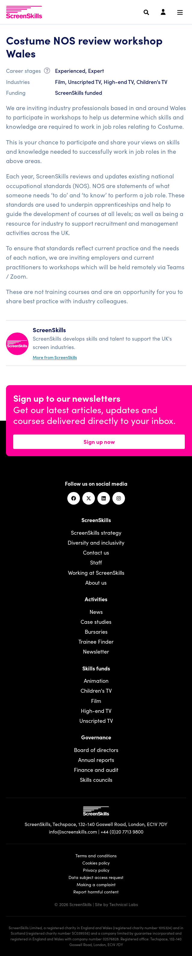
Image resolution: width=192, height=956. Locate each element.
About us (96, 582)
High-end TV (96, 710)
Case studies (96, 621)
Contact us (96, 552)
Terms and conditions (96, 855)
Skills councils (96, 779)
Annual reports (96, 759)
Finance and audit (96, 769)
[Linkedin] (103, 498)
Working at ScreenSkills (96, 572)
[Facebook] (73, 498)
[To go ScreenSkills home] (24, 12)
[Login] (163, 12)
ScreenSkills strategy (96, 532)
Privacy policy (96, 870)
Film (96, 700)
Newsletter (96, 651)
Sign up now (99, 441)
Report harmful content (96, 892)
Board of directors (96, 749)
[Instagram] (118, 498)
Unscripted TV (96, 720)
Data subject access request (96, 877)
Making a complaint (96, 884)
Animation (96, 680)
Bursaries (96, 631)
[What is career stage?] (47, 71)
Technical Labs (123, 904)
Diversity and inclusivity (96, 542)
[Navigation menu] (180, 12)
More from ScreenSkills (55, 357)
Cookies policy (96, 863)
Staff (96, 562)
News (96, 611)
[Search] (146, 12)
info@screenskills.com (73, 831)
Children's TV (96, 690)
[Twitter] (88, 498)
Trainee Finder (96, 641)
